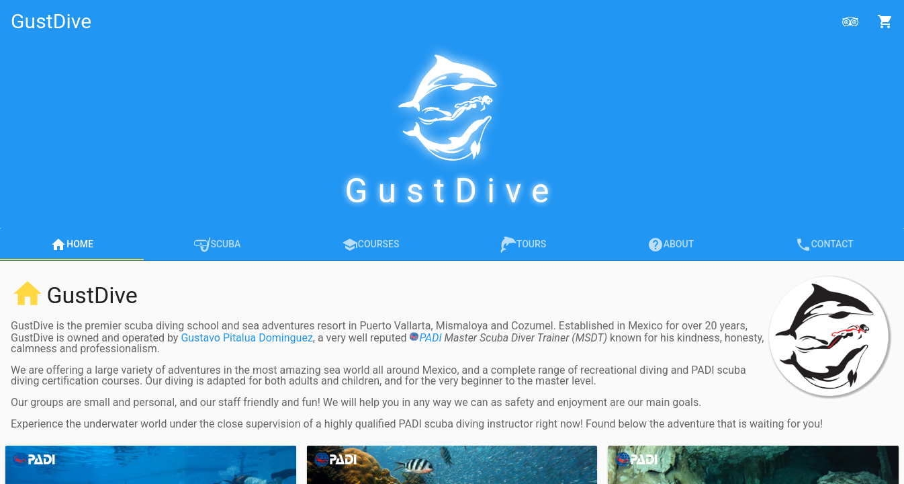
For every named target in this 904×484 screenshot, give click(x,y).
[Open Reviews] (850, 21)
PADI (425, 337)
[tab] (72, 244)
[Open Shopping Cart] (885, 21)
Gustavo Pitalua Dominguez (246, 337)
